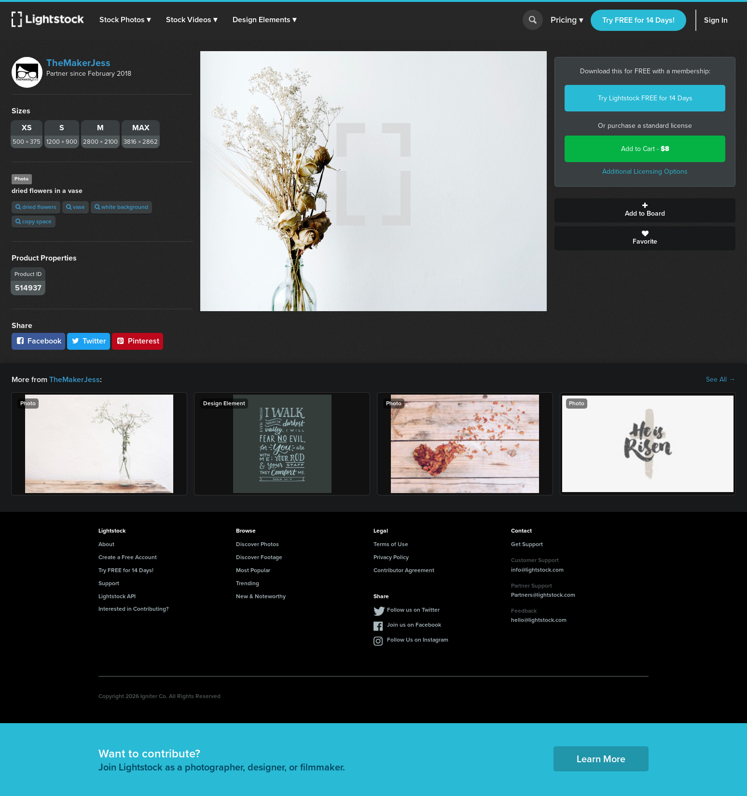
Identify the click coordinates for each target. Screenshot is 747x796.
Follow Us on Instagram (417, 639)
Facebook (38, 340)
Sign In (716, 20)
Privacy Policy (391, 557)
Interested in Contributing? (133, 608)
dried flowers (35, 207)
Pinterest (137, 340)
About (106, 544)
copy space (33, 221)
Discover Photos (257, 544)
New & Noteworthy (261, 596)
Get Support (527, 544)
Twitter (89, 340)
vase (75, 207)
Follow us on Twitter (413, 609)
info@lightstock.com (537, 569)
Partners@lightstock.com (543, 594)
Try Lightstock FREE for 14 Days (645, 98)
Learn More (601, 759)
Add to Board (645, 210)
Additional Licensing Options (645, 171)
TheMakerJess (78, 62)
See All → (720, 379)
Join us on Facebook (414, 624)
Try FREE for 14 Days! (638, 20)
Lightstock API (117, 596)
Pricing (567, 20)
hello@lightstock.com (539, 620)
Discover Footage (259, 557)
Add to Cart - (645, 149)
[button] (125, 20)
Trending (247, 583)
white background (121, 207)
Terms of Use (391, 544)
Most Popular (253, 570)
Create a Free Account (127, 557)
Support (108, 583)
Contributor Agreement (404, 570)
